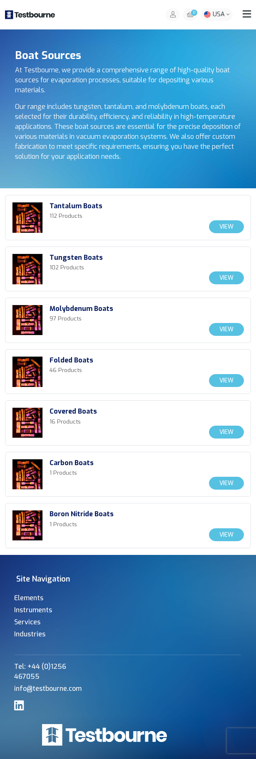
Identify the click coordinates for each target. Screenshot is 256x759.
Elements (28, 598)
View (226, 227)
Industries (29, 634)
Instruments (33, 610)
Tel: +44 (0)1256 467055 (40, 671)
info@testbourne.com (48, 688)
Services (27, 622)
